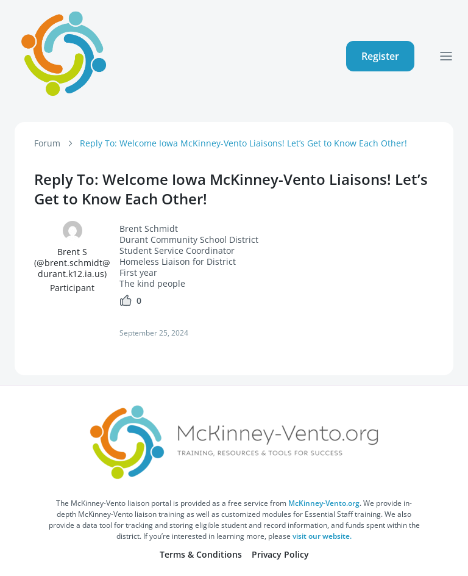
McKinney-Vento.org (324, 503)
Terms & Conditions (201, 554)
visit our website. (322, 536)
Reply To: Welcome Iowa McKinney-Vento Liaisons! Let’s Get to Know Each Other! (243, 143)
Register (380, 56)
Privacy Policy (280, 554)
